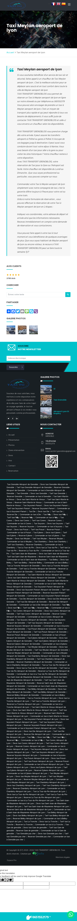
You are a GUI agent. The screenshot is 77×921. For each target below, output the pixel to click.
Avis (10, 460)
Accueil (10, 52)
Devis (10, 455)
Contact (11, 465)
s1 (54, 389)
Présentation (13, 440)
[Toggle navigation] (69, 4)
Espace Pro (11, 860)
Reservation (13, 471)
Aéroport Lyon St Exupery (61, 412)
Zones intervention (16, 450)
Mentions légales (63, 857)
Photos (11, 445)
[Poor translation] (9, 880)
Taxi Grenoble (60, 400)
